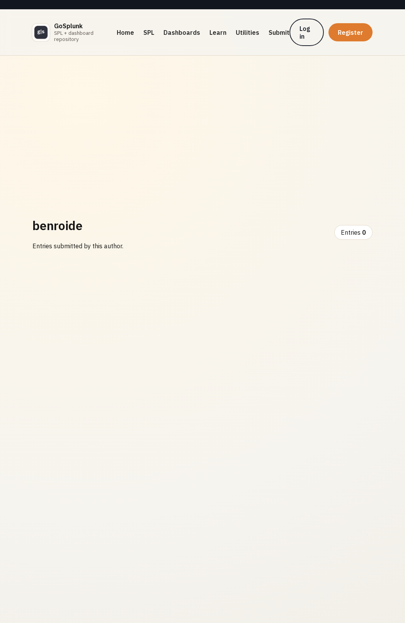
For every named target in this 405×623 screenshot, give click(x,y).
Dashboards (181, 32)
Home (125, 32)
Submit (279, 32)
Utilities (247, 32)
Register (350, 32)
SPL (148, 32)
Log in (304, 32)
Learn (217, 32)
